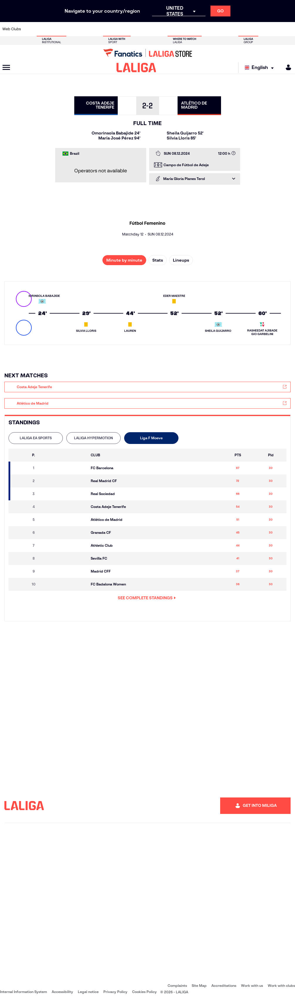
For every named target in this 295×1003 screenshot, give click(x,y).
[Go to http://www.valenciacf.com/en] (274, 29)
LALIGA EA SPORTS (36, 438)
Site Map (199, 985)
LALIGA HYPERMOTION (93, 438)
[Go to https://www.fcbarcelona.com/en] (98, 29)
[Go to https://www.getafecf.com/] (111, 29)
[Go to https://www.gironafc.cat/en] (125, 29)
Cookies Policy (144, 992)
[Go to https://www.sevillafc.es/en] (261, 29)
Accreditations (223, 985)
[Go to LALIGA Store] (147, 53)
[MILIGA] (286, 67)
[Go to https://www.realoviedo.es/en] (234, 29)
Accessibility (62, 992)
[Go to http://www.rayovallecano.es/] (152, 29)
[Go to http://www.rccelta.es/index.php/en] (165, 29)
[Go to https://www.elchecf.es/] (84, 29)
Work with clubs (281, 985)
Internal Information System (23, 992)
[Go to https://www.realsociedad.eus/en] (247, 29)
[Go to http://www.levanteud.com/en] (138, 29)
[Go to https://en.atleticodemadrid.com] (43, 29)
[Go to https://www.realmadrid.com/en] (220, 29)
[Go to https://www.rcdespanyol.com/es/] (179, 29)
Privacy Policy (115, 992)
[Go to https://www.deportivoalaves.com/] (70, 29)
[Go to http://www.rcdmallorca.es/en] (193, 29)
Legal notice (88, 992)
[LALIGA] (136, 67)
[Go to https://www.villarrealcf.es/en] (288, 29)
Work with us (252, 985)
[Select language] (261, 68)
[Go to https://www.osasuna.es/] (57, 29)
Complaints (177, 985)
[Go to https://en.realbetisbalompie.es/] (206, 29)
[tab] (36, 438)
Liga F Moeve (151, 438)
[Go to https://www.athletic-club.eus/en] (30, 29)
